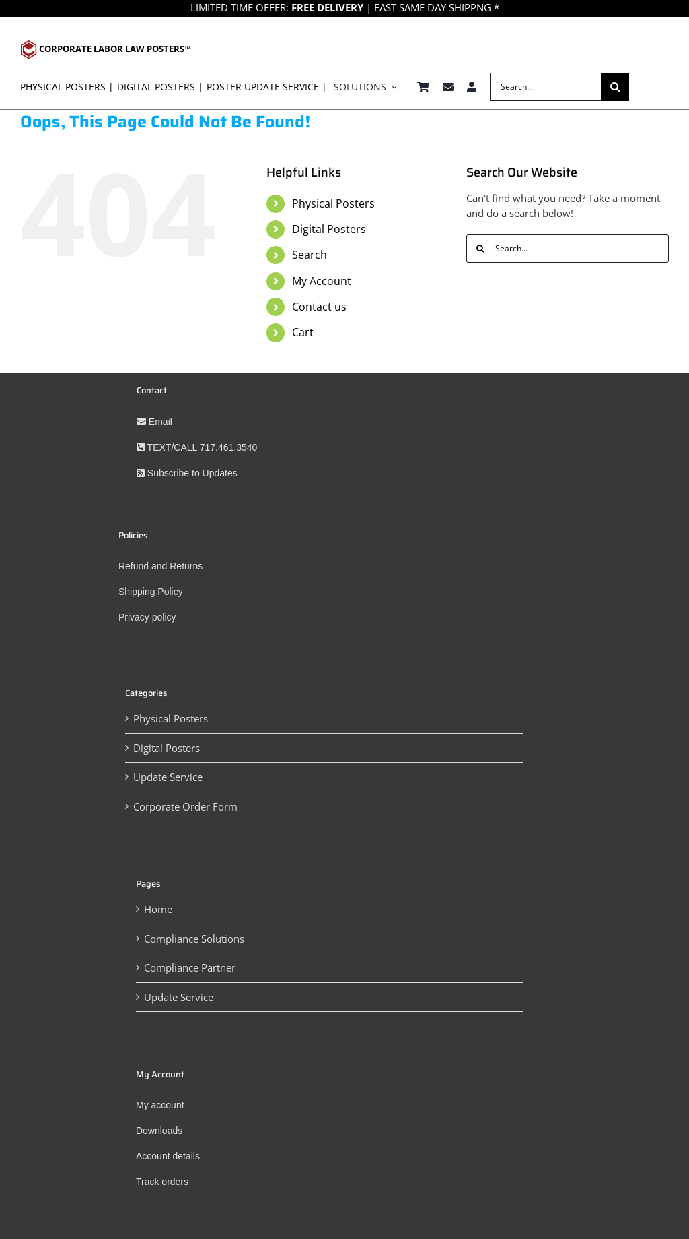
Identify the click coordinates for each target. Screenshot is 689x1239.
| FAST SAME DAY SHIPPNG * (394, 7)
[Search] (615, 87)
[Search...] (545, 87)
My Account (321, 281)
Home (158, 909)
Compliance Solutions (194, 938)
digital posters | (160, 86)
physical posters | (67, 86)
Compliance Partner (189, 967)
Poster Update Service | (267, 86)
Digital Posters (329, 229)
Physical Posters (333, 203)
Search (309, 254)
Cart (303, 332)
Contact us (319, 306)
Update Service (168, 777)
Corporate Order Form (185, 806)
